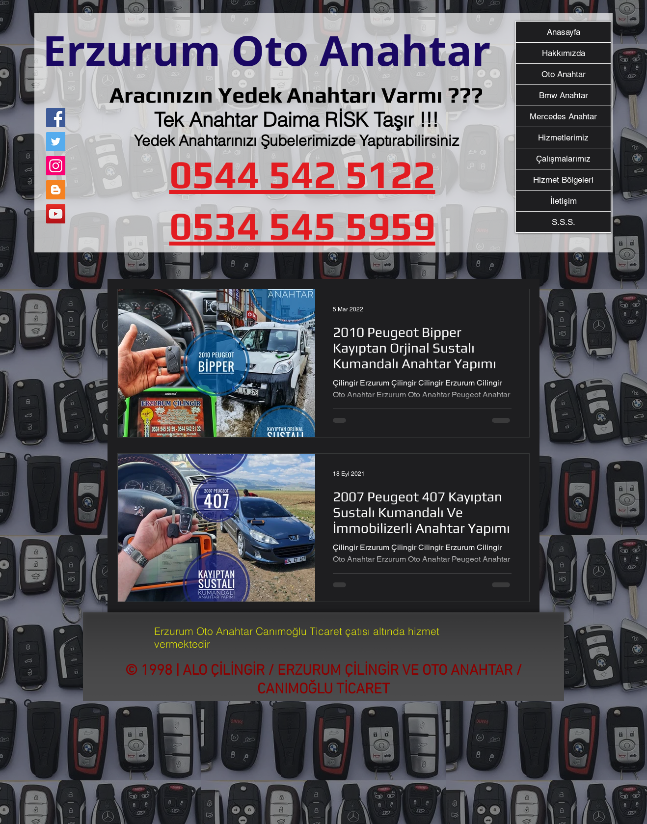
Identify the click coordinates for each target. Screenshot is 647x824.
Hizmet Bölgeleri (563, 180)
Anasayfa (563, 32)
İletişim (563, 201)
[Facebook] (55, 117)
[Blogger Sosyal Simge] (55, 189)
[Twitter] (55, 141)
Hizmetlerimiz (563, 137)
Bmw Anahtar (563, 95)
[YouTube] (55, 213)
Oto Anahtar (563, 74)
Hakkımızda (563, 53)
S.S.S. (563, 222)
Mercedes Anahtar (563, 116)
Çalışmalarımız (563, 159)
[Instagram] (55, 165)
